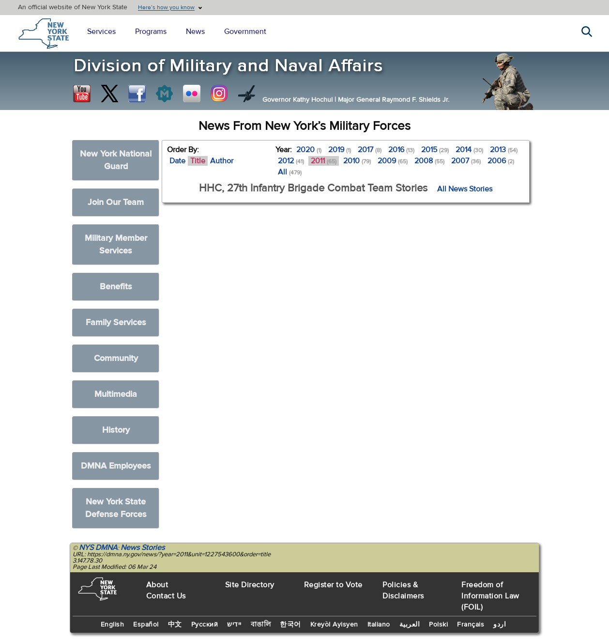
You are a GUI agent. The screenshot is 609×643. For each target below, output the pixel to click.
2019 (339, 150)
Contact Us (166, 596)
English (112, 624)
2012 (291, 161)
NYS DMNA (98, 547)
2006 (500, 161)
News (195, 31)
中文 (175, 624)
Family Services (116, 322)
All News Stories (464, 189)
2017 (369, 150)
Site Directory (249, 585)
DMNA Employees (116, 465)
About (157, 585)
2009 (393, 161)
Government (245, 31)
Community (116, 358)
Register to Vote (333, 585)
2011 (323, 161)
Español (146, 624)
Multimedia (115, 394)
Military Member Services (116, 244)
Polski (438, 624)
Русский (204, 624)
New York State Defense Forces (116, 508)
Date (177, 161)
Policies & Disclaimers (403, 590)
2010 (357, 161)
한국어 (290, 624)
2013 (504, 150)
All (290, 172)
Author (221, 161)
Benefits (116, 286)
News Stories (143, 547)
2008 (429, 161)
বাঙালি (261, 624)
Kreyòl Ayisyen (334, 624)
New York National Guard (116, 160)
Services (101, 31)
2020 (308, 150)
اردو (499, 624)
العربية (409, 624)
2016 (401, 150)
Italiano (378, 624)
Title (197, 161)
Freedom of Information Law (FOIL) (490, 596)
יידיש (234, 624)
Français (470, 624)
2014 (469, 150)
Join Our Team (116, 202)
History (116, 430)
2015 (435, 150)
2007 (466, 161)
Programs (151, 31)
